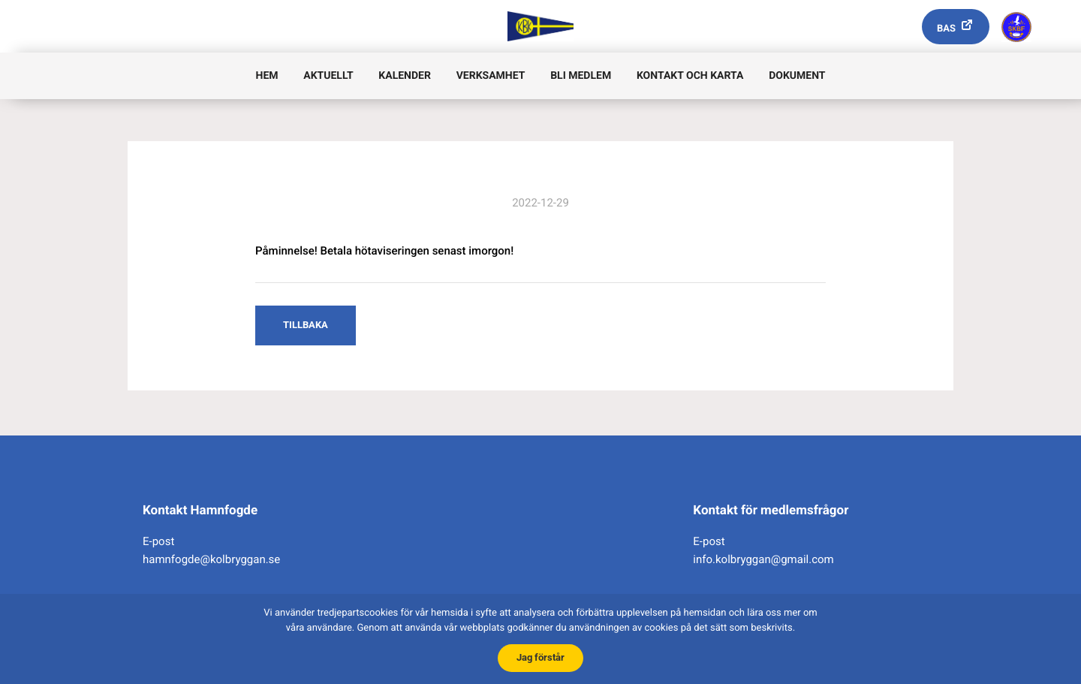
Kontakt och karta (690, 76)
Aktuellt (328, 76)
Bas (946, 29)
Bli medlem (580, 76)
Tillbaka (305, 324)
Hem (267, 76)
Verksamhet (490, 76)
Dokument (797, 76)
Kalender (404, 76)
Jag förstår (540, 657)
